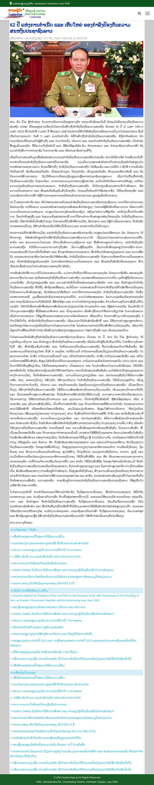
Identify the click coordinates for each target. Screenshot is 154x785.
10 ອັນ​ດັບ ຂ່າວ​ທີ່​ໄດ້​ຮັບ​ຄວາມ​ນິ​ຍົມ (29, 590)
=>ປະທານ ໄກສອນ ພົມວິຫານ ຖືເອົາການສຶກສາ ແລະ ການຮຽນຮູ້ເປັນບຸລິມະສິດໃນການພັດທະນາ (62, 570)
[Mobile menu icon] (147, 13)
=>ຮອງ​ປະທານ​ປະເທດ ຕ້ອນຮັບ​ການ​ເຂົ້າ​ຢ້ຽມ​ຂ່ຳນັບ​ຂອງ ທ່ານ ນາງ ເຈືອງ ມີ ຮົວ (53, 731)
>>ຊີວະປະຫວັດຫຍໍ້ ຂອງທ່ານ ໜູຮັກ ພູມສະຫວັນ (36, 627)
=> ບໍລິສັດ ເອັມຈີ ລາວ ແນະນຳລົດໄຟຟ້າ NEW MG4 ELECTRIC (45, 556)
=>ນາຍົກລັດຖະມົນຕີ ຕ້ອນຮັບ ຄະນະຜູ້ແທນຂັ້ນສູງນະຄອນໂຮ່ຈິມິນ (45, 737)
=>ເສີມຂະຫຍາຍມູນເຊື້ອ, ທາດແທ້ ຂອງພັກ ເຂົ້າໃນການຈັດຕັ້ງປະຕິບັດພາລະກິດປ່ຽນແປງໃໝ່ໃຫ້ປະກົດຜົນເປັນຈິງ (71, 762)
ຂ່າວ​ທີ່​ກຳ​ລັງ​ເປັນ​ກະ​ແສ (23, 672)
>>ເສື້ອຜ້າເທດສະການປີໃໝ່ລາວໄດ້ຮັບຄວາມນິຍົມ (37, 665)
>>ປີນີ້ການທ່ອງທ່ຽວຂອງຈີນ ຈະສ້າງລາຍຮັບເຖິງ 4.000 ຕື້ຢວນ (43, 652)
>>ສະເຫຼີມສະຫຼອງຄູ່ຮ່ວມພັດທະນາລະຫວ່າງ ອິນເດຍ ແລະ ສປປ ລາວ (47, 607)
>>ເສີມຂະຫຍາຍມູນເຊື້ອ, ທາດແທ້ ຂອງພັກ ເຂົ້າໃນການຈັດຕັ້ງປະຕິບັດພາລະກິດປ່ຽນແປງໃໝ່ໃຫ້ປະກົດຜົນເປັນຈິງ (71, 658)
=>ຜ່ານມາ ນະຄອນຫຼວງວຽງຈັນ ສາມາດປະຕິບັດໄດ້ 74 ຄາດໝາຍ (46, 549)
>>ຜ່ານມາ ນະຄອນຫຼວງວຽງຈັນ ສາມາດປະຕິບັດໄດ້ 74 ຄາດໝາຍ (46, 620)
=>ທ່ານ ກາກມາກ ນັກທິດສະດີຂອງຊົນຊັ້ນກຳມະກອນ (38, 563)
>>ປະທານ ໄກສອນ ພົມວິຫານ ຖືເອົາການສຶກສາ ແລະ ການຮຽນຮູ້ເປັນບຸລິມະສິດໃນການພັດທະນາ (62, 613)
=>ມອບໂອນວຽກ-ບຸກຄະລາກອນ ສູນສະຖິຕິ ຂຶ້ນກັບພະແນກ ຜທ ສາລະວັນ (49, 543)
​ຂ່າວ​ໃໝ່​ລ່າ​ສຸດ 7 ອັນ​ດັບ (23, 529)
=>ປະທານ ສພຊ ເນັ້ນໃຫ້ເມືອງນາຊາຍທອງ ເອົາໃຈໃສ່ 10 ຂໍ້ (42, 583)
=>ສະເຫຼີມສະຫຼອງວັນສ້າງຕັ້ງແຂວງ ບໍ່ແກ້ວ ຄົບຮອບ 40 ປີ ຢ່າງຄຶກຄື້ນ (47, 744)
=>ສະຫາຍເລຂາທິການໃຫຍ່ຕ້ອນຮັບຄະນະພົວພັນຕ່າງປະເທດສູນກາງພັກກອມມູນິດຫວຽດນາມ (60, 576)
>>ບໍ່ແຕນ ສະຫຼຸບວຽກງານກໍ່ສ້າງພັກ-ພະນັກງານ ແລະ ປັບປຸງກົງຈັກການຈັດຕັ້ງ (51, 633)
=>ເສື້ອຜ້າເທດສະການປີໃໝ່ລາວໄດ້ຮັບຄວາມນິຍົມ (37, 536)
